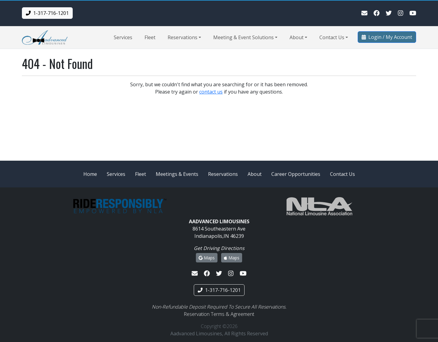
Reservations (223, 174)
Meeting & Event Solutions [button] (243, 37)
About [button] (297, 37)
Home (90, 174)
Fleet (149, 37)
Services (123, 37)
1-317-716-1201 (47, 13)
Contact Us (342, 174)
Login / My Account (387, 37)
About (255, 174)
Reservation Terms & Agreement (219, 314)
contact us (211, 91)
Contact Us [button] (331, 37)
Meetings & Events (177, 174)
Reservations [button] (182, 37)
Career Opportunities (295, 174)
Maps (207, 258)
